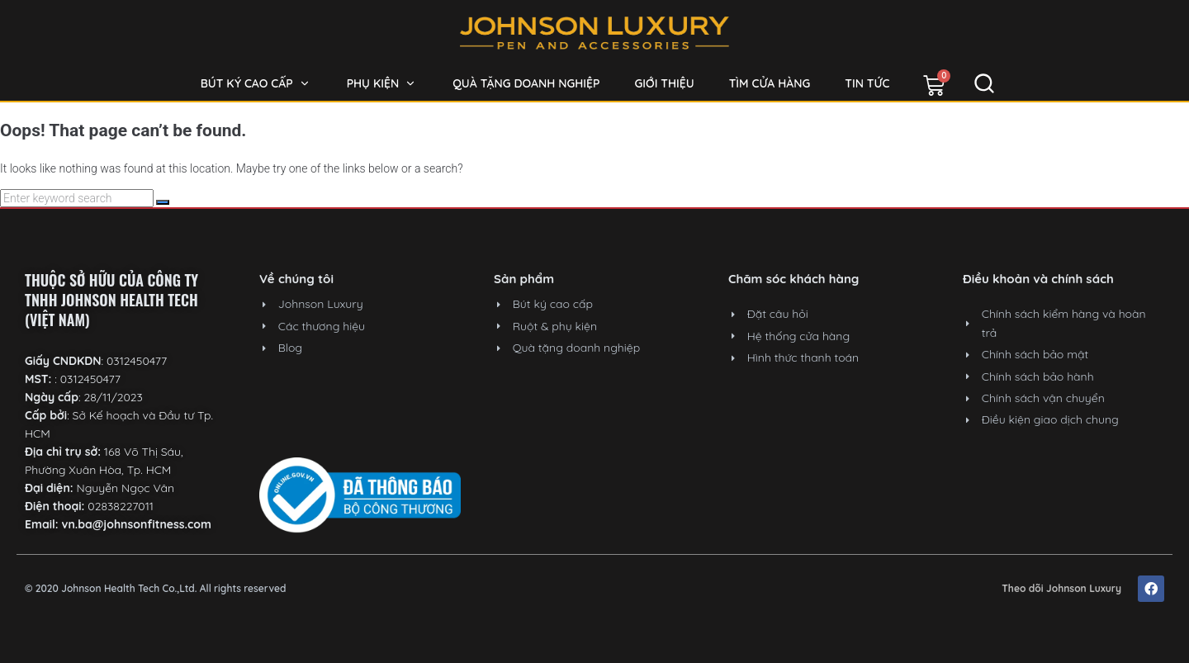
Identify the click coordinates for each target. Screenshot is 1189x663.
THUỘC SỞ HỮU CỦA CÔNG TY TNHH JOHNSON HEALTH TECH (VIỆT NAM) (111, 299)
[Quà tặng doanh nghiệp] (526, 83)
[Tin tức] (867, 83)
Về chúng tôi (296, 279)
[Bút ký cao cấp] (256, 83)
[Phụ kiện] (382, 83)
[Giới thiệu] (664, 83)
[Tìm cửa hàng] (770, 83)
